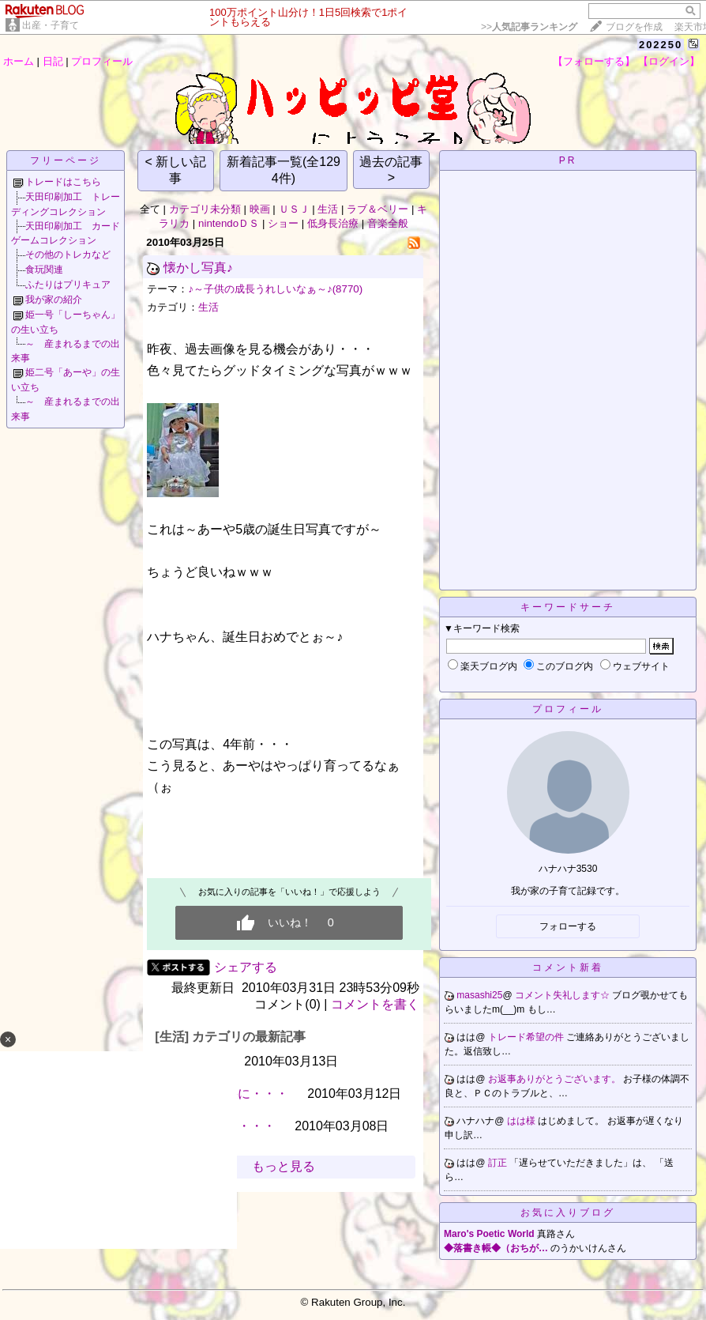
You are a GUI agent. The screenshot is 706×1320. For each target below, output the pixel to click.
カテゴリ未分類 (205, 209)
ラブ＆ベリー (377, 209)
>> (529, 26)
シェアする (245, 967)
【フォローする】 (594, 61)
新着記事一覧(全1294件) (283, 170)
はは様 (522, 1120)
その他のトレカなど (68, 254)
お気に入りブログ (567, 1212)
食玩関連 (44, 269)
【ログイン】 (669, 61)
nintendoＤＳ (228, 223)
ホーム (18, 61)
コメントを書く (375, 1004)
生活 (327, 209)
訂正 (498, 1162)
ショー (283, 223)
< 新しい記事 (176, 170)
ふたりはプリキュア (68, 284)
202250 (660, 45)
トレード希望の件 (527, 1037)
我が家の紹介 (53, 299)
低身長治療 (333, 223)
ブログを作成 (634, 26)
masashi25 (479, 995)
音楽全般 (387, 223)
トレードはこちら (63, 181)
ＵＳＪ (294, 209)
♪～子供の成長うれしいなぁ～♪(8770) (275, 289)
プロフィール (102, 61)
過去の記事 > (390, 169)
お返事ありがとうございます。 (555, 1078)
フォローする (567, 926)
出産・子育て (50, 25)
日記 (53, 61)
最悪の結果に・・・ (231, 1093)
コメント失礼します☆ (563, 995)
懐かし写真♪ (198, 267)
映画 (260, 209)
